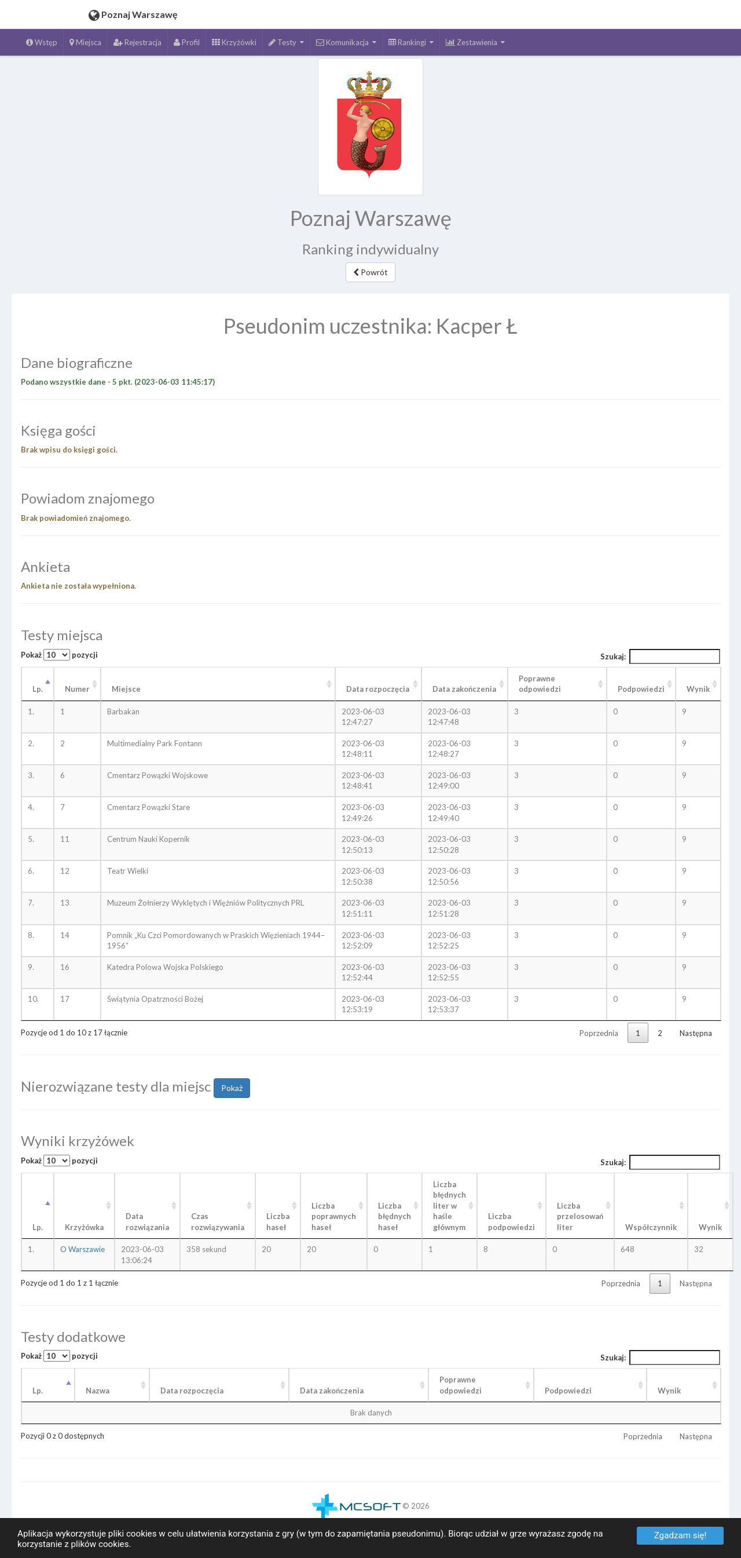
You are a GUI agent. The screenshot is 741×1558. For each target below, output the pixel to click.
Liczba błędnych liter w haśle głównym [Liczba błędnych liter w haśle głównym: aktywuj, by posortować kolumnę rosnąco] (449, 1206)
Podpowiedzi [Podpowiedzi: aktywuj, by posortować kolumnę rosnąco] (641, 689)
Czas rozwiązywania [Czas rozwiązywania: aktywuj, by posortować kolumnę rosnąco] (217, 1222)
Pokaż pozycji (59, 655)
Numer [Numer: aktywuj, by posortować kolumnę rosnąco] (77, 689)
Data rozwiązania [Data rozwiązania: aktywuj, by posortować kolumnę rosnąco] (147, 1222)
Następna (696, 1033)
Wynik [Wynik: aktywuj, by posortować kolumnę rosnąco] (698, 689)
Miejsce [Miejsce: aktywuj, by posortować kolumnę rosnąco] (126, 689)
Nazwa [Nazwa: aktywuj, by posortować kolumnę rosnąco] (97, 1390)
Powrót (370, 272)
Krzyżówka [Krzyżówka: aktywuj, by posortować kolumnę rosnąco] (84, 1227)
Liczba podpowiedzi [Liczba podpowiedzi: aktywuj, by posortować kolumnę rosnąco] (511, 1222)
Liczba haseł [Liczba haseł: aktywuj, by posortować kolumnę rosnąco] (277, 1222)
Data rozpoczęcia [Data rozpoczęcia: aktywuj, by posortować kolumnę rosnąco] (377, 689)
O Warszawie (82, 1249)
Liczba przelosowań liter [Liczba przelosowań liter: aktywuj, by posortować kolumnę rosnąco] (580, 1216)
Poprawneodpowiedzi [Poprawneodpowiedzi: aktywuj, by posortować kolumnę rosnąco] (460, 1385)
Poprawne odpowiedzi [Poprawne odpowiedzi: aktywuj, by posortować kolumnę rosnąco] (540, 684)
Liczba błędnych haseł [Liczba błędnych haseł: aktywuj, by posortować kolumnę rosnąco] (394, 1216)
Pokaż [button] (232, 1088)
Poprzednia (598, 1033)
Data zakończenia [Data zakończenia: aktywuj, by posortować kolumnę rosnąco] (464, 689)
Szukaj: (660, 656)
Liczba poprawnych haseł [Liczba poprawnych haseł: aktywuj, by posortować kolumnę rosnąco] (333, 1216)
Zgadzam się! (680, 1535)
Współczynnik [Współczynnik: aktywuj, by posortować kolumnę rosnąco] (651, 1227)
